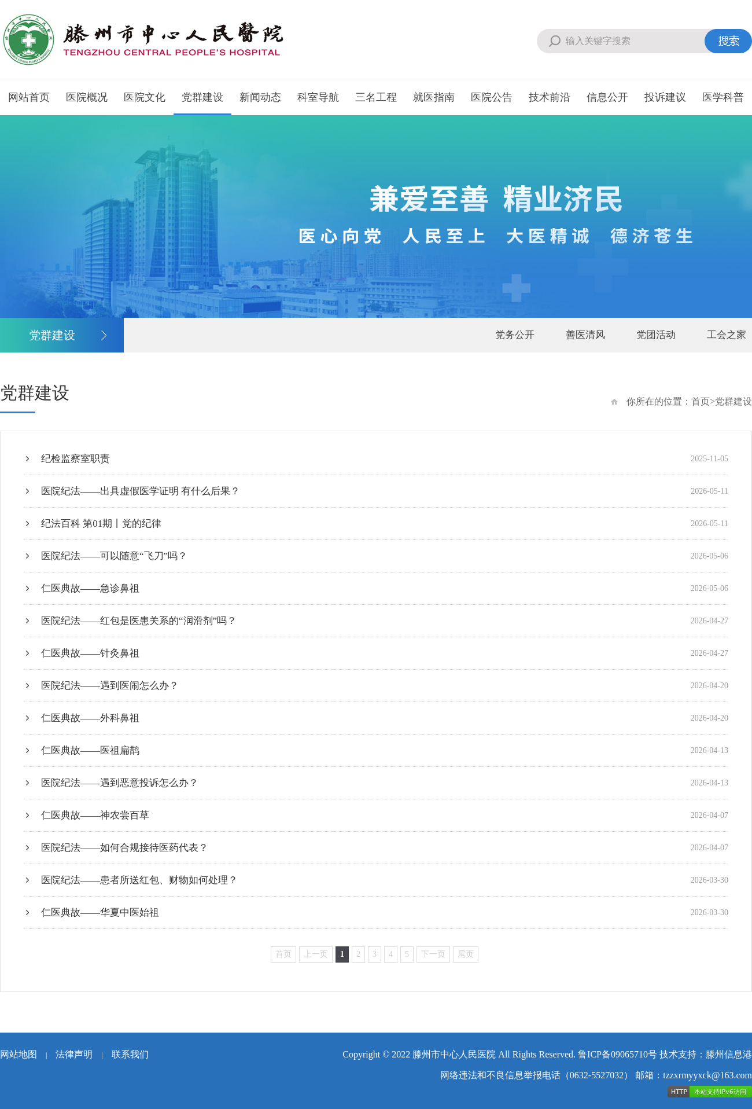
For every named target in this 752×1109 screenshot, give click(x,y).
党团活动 (656, 334)
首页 (700, 401)
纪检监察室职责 (384, 459)
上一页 (316, 954)
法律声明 (74, 1054)
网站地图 (18, 1054)
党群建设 (202, 97)
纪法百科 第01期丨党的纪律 (384, 523)
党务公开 (514, 334)
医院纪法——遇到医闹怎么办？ (384, 686)
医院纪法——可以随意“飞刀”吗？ (384, 556)
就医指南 (434, 97)
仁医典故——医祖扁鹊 (384, 750)
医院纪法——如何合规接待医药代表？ (384, 848)
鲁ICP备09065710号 (617, 1054)
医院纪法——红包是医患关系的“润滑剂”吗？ (384, 621)
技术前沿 (549, 97)
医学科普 (723, 97)
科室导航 (318, 97)
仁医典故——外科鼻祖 (384, 718)
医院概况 (87, 97)
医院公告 (492, 97)
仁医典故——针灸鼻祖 (384, 653)
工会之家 (726, 334)
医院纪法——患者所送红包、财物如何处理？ (384, 880)
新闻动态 (260, 97)
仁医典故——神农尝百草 (384, 815)
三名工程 (376, 97)
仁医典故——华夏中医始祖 (384, 912)
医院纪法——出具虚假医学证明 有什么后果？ (384, 491)
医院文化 (144, 97)
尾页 (466, 954)
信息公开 (607, 97)
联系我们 (130, 1054)
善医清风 (585, 334)
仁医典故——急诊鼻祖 (384, 588)
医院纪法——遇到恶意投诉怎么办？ (384, 783)
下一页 (433, 954)
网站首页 (29, 97)
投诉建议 (665, 97)
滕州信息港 (729, 1054)
